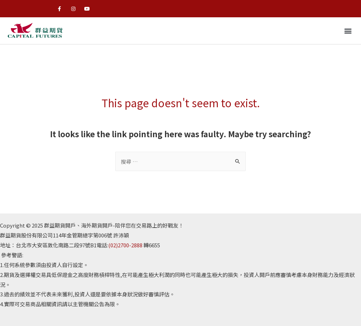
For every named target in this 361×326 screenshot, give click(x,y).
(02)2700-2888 (125, 245)
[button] (348, 31)
